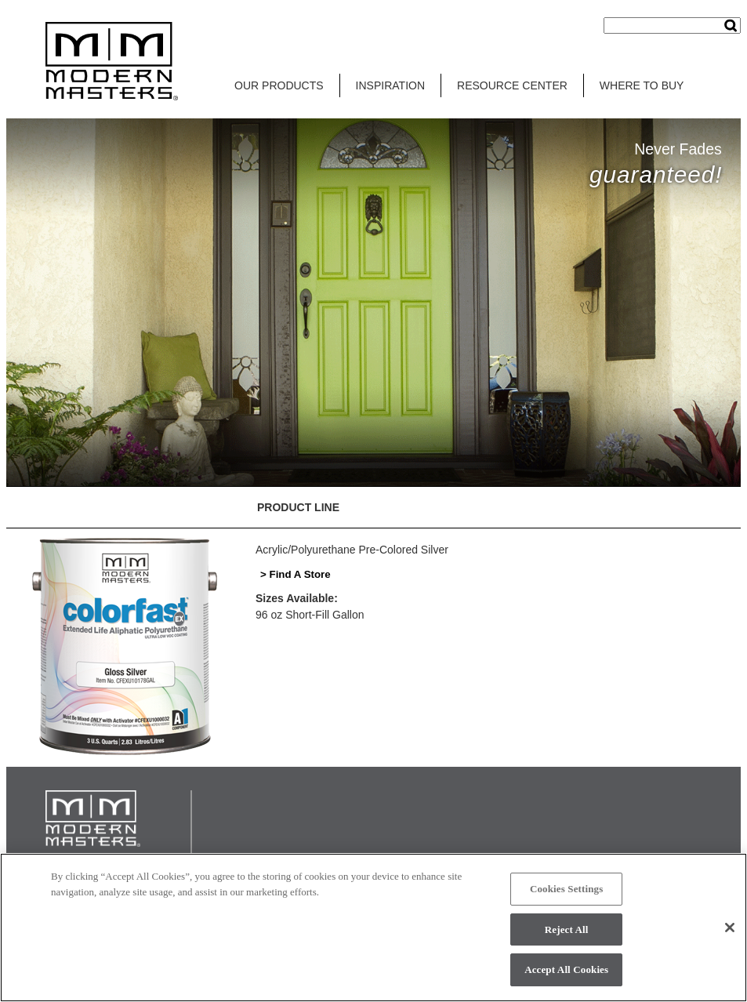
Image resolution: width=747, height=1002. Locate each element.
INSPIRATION (390, 85)
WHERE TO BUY (642, 85)
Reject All (567, 929)
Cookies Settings (566, 889)
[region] (373, 927)
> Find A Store (295, 574)
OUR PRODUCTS (279, 85)
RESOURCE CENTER (512, 85)
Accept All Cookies (566, 969)
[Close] (730, 927)
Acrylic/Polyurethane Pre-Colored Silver (352, 549)
